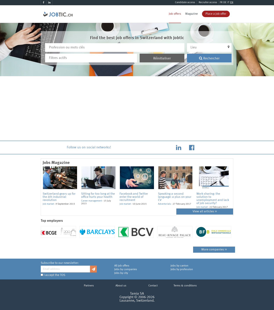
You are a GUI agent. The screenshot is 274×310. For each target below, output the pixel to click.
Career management (91, 201)
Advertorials (164, 204)
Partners (89, 285)
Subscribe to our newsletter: (60, 263)
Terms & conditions (185, 285)
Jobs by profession (182, 269)
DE (224, 2)
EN (231, 2)
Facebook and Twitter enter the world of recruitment (134, 197)
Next (234, 187)
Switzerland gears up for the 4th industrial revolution (59, 197)
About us (121, 285)
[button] (209, 47)
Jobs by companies (125, 269)
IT (228, 2)
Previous (40, 187)
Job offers (175, 13)
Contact (153, 285)
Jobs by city (121, 273)
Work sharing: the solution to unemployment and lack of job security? (212, 198)
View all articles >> (205, 211)
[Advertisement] (137, 110)
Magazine (191, 13)
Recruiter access (208, 2)
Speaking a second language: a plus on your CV (174, 197)
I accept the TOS (54, 275)
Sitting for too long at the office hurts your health (98, 195)
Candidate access (185, 2)
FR (221, 2)
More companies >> (214, 249)
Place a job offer (216, 13)
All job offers (121, 265)
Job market (48, 204)
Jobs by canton (179, 265)
